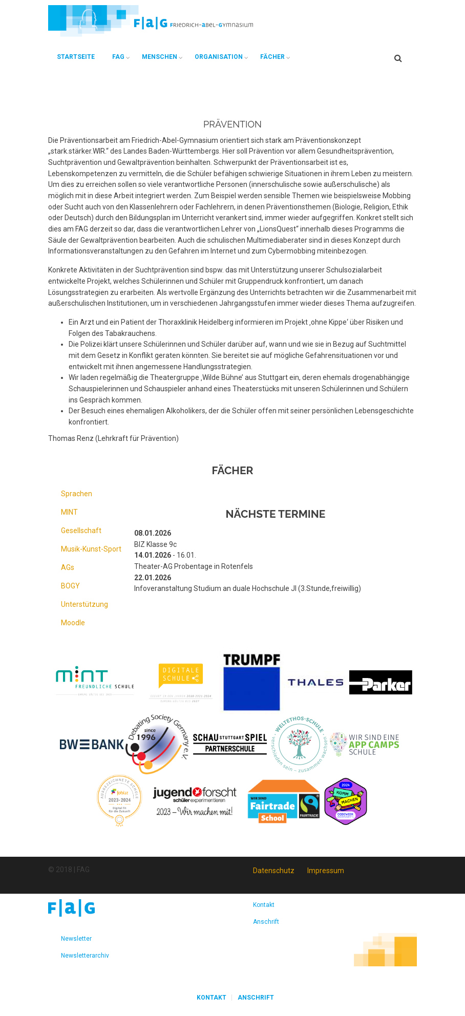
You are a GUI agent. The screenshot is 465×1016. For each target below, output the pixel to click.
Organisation (219, 56)
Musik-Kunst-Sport (91, 549)
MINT (69, 512)
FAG (118, 56)
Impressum (325, 870)
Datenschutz (273, 870)
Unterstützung (84, 604)
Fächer (272, 56)
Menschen (159, 56)
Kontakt (263, 904)
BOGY (70, 586)
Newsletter (76, 938)
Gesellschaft (81, 530)
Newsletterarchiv (85, 955)
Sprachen (76, 494)
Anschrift (266, 921)
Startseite (76, 56)
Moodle (73, 623)
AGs (67, 567)
